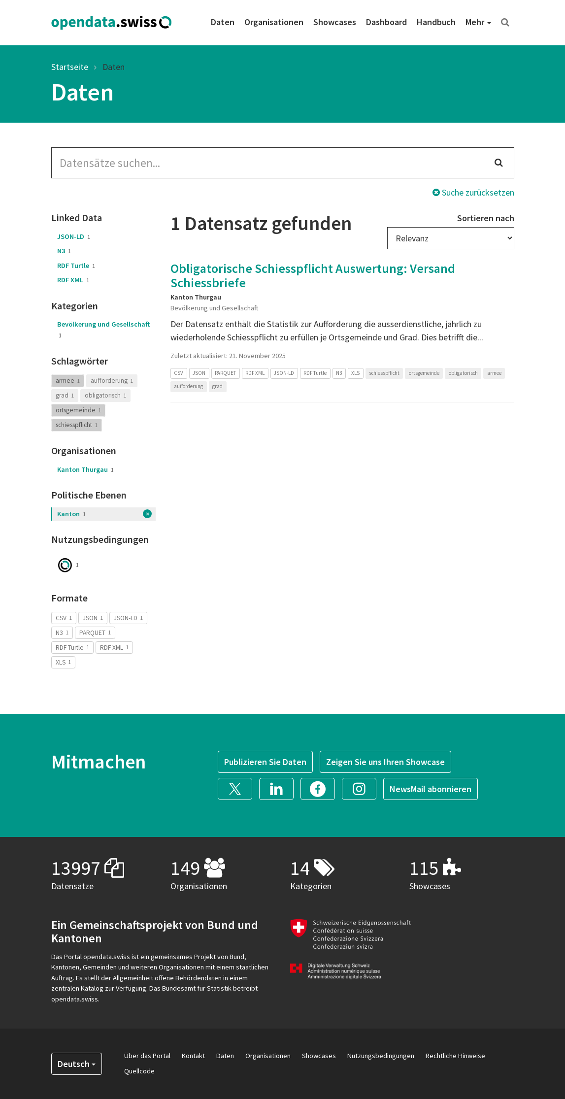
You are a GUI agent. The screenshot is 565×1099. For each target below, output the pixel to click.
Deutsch (77, 1063)
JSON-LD (73, 236)
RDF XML (73, 279)
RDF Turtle (76, 265)
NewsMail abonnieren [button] (430, 789)
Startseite (69, 66)
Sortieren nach (485, 218)
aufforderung (112, 380)
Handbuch (436, 22)
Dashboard (386, 22)
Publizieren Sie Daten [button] (265, 761)
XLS (63, 662)
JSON (93, 617)
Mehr (478, 22)
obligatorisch (105, 395)
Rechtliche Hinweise (455, 1055)
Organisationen (273, 22)
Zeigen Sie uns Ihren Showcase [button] (385, 761)
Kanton (71, 513)
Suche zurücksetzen (473, 192)
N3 (64, 250)
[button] (238, 788)
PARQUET (95, 632)
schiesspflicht (77, 425)
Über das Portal (147, 1055)
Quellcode (139, 1070)
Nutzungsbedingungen (380, 1055)
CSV (64, 617)
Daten (222, 22)
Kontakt (193, 1055)
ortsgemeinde (78, 410)
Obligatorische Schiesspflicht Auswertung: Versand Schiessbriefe (312, 275)
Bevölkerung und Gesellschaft (103, 329)
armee (68, 380)
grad (65, 395)
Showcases (334, 22)
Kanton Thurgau (85, 469)
